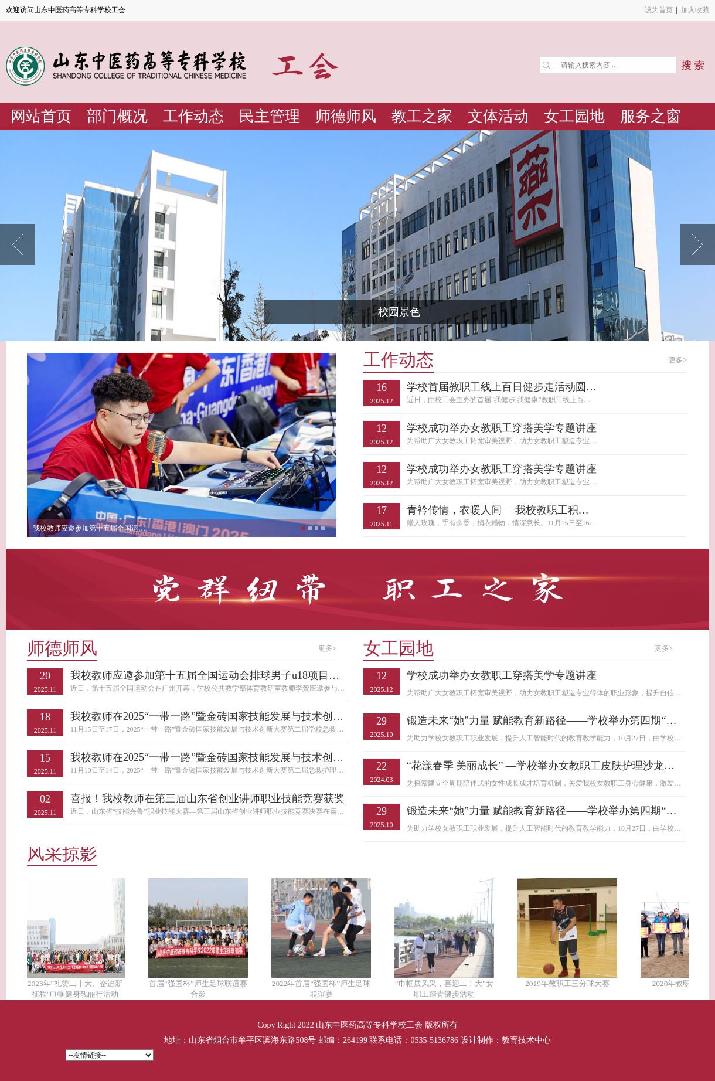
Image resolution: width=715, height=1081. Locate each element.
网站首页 (41, 116)
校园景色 (399, 312)
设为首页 (659, 10)
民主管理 (269, 116)
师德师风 (345, 116)
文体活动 (498, 116)
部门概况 (117, 116)
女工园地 (574, 116)
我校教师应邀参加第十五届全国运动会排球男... (91, 528)
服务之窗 (650, 116)
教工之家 (421, 116)
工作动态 (193, 116)
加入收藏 (695, 10)
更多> (678, 360)
